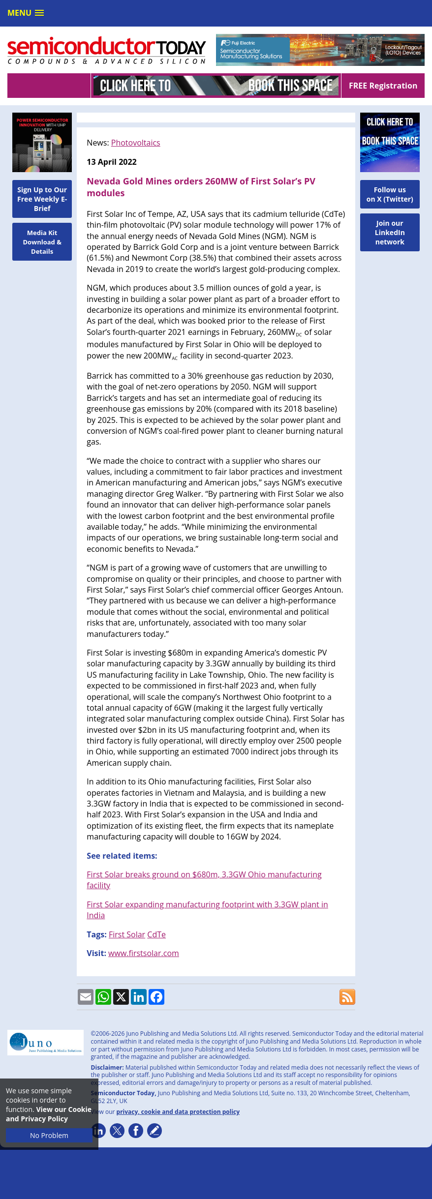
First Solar (127, 934)
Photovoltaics (135, 142)
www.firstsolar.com (143, 953)
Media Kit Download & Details (42, 242)
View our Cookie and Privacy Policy (49, 1114)
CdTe (156, 934)
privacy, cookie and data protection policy (178, 1112)
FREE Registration (383, 85)
